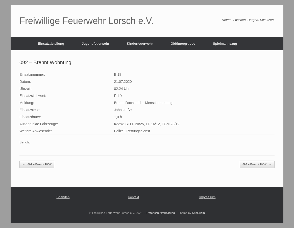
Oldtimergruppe (183, 43)
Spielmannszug (225, 43)
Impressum (207, 197)
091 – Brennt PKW (37, 164)
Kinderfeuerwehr (140, 43)
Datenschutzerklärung (160, 212)
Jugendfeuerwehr (95, 43)
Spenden (62, 197)
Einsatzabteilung (51, 43)
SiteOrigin (198, 212)
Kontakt (133, 197)
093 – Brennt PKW (257, 164)
